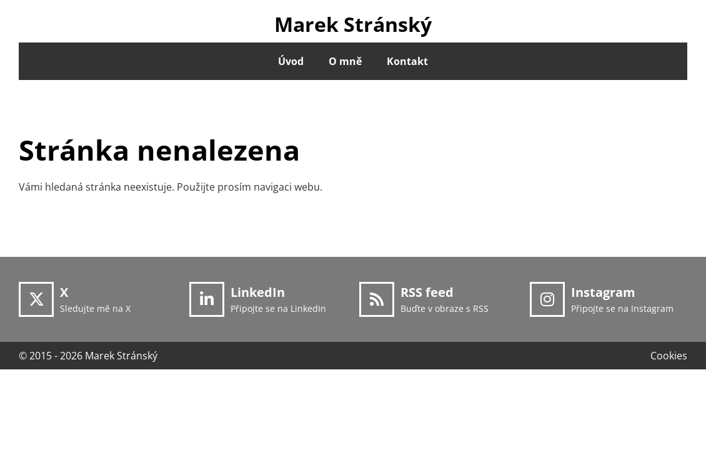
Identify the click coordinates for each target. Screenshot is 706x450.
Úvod (291, 61)
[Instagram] (547, 299)
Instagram (603, 292)
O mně (345, 61)
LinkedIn (258, 292)
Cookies (668, 355)
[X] (36, 299)
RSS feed (427, 292)
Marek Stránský (353, 24)
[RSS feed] (376, 299)
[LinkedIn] (206, 299)
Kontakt (407, 61)
